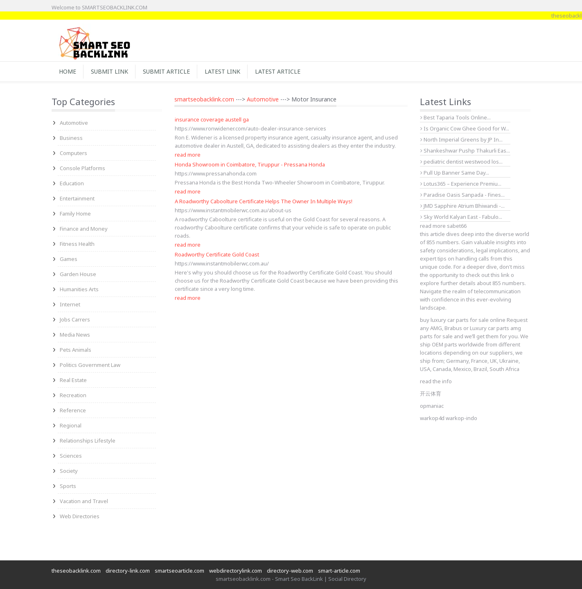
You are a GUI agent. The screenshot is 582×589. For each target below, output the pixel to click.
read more (188, 154)
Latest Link (222, 71)
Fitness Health (77, 243)
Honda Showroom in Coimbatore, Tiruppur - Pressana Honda (250, 164)
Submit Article (166, 71)
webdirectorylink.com (235, 570)
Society (69, 470)
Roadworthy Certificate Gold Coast (217, 254)
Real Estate (73, 380)
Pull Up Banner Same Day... (454, 172)
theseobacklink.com (76, 570)
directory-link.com (128, 570)
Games (68, 259)
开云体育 (430, 393)
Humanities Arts (79, 289)
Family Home (75, 213)
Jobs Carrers (75, 319)
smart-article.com (339, 570)
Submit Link (109, 71)
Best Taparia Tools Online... (455, 117)
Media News (75, 334)
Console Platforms (82, 168)
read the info (436, 381)
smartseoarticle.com (179, 570)
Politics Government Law (90, 365)
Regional (70, 425)
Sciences (71, 455)
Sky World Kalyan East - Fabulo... (461, 216)
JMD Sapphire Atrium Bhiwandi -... (462, 205)
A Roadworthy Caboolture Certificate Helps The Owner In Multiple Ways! (263, 201)
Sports (68, 486)
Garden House (78, 274)
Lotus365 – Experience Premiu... (460, 183)
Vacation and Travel (84, 501)
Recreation (73, 395)
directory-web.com (290, 570)
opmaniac (432, 405)
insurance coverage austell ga (212, 119)
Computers (73, 153)
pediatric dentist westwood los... (461, 161)
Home (67, 71)
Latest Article (277, 71)
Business (71, 138)
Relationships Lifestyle (87, 440)
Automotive (74, 122)
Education (72, 183)
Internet (70, 304)
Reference (73, 410)
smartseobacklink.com (204, 99)
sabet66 (457, 225)
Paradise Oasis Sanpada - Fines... (462, 194)
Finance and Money (84, 228)
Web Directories (79, 516)
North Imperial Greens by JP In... (461, 139)
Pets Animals (75, 349)
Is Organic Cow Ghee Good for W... (464, 128)
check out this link (488, 275)
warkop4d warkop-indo (448, 418)
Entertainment (77, 198)
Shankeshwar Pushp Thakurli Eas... (465, 150)
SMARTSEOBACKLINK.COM (114, 7)
